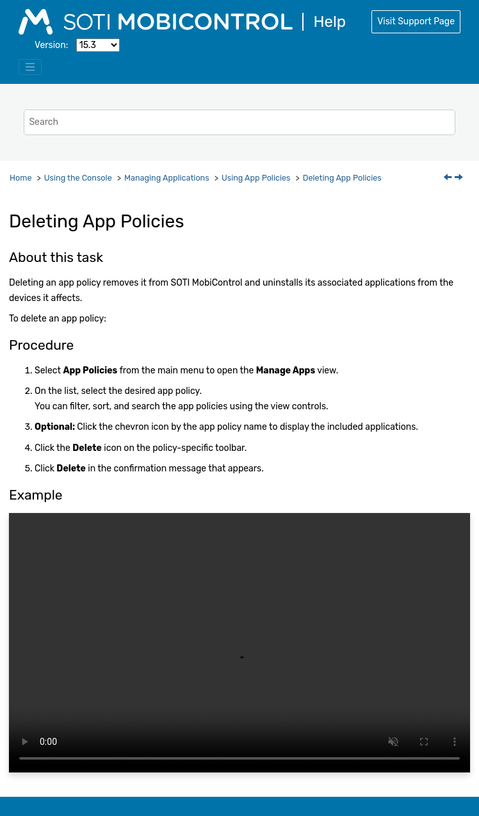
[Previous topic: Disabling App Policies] (448, 178)
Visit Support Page (416, 21)
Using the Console (78, 178)
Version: (51, 45)
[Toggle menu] (30, 67)
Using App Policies (256, 178)
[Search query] (239, 122)
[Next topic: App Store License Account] (459, 178)
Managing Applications (166, 178)
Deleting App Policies (342, 178)
